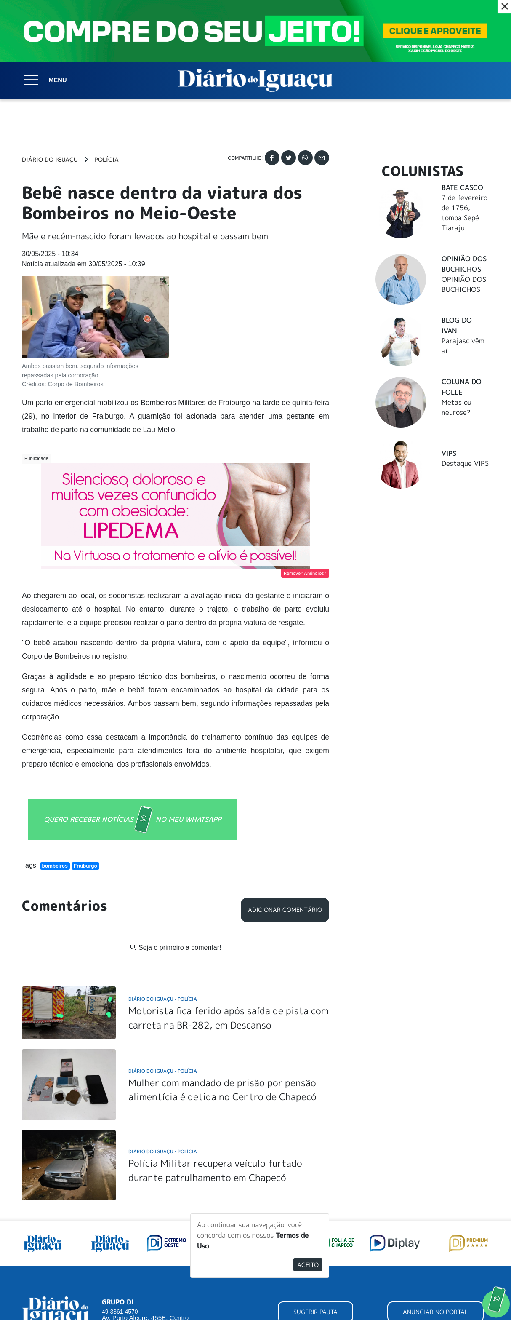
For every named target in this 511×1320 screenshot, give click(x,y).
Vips (449, 453)
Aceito (308, 1265)
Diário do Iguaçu (50, 159)
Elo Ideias (477, 1309)
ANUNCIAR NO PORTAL (435, 1237)
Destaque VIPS (465, 463)
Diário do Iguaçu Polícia (162, 924)
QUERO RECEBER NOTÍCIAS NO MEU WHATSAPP (132, 819)
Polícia (106, 159)
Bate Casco (462, 187)
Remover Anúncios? (305, 573)
